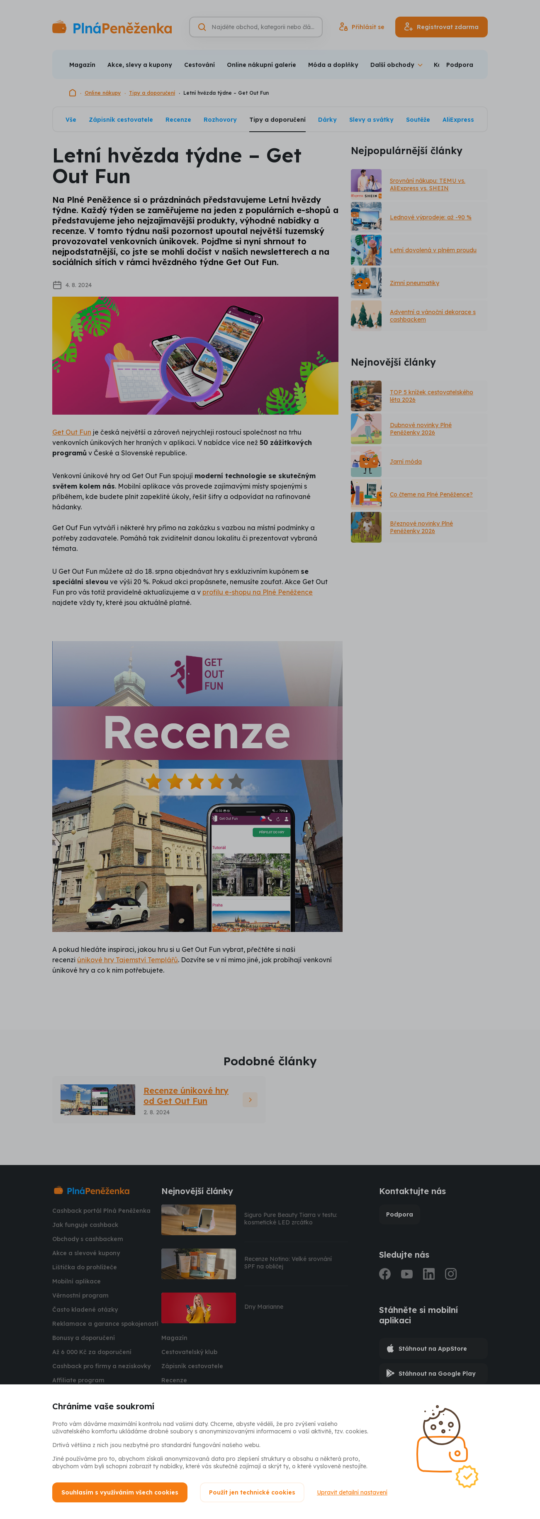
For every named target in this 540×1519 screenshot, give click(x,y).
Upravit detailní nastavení (352, 1492)
